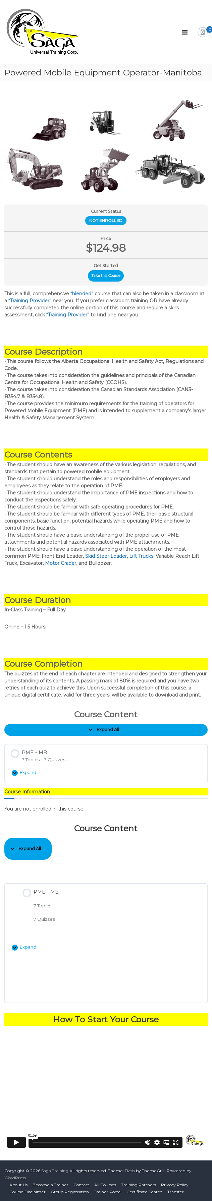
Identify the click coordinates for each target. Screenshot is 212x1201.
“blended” (81, 294)
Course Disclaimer (27, 1191)
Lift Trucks (141, 556)
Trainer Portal (107, 1191)
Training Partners (138, 1184)
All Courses (105, 1184)
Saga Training (54, 1170)
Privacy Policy (175, 1184)
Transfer (175, 1191)
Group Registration (70, 1191)
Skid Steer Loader (106, 556)
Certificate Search (144, 1191)
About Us (18, 1184)
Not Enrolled (105, 220)
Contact (81, 1184)
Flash (130, 1170)
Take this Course (106, 276)
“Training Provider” (29, 301)
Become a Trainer (50, 1184)
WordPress (15, 1177)
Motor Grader (60, 563)
